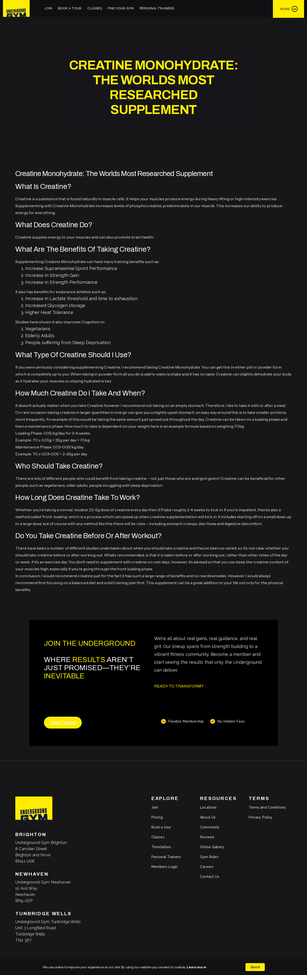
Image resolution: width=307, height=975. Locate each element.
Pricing (157, 817)
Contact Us (209, 877)
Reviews (207, 837)
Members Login (164, 867)
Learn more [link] (196, 967)
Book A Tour (70, 8)
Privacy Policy (260, 817)
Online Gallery (212, 847)
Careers (206, 867)
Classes (94, 8)
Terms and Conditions (267, 807)
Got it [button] (255, 967)
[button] (288, 8)
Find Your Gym (121, 8)
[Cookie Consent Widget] (153, 967)
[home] (16, 8)
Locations (208, 807)
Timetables (161, 847)
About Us (208, 817)
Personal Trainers (157, 8)
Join (48, 8)
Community (210, 827)
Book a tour (161, 827)
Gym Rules (209, 857)
